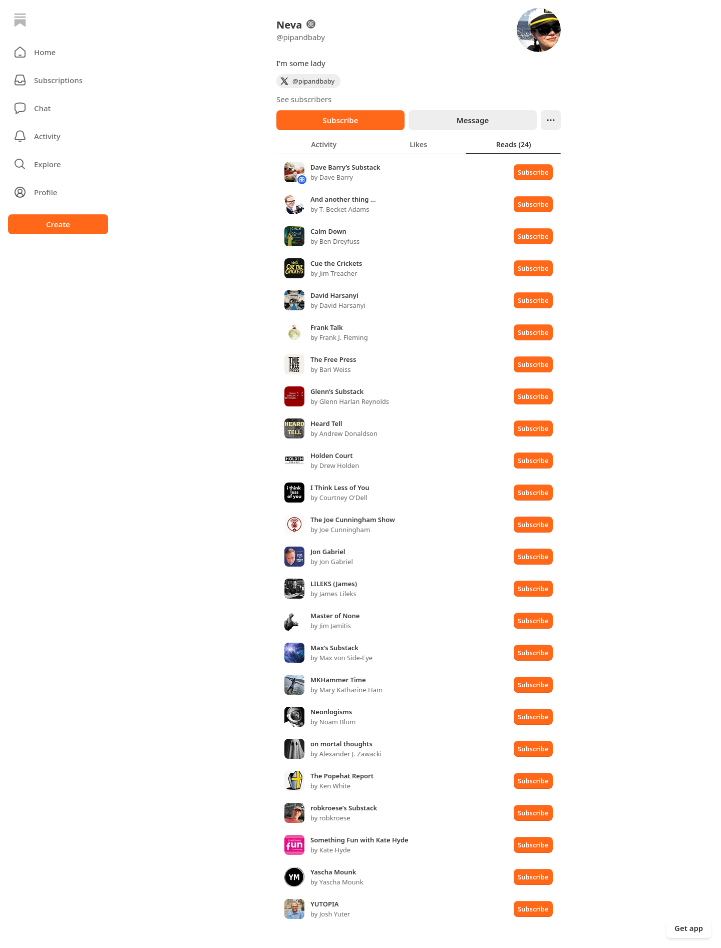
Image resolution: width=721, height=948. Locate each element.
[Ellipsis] (551, 120)
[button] (58, 52)
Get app (688, 928)
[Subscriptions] (58, 80)
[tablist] (418, 144)
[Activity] (58, 136)
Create (58, 224)
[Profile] (58, 192)
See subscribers (303, 99)
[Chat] (58, 108)
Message (473, 120)
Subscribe (340, 120)
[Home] (20, 20)
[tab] (323, 144)
